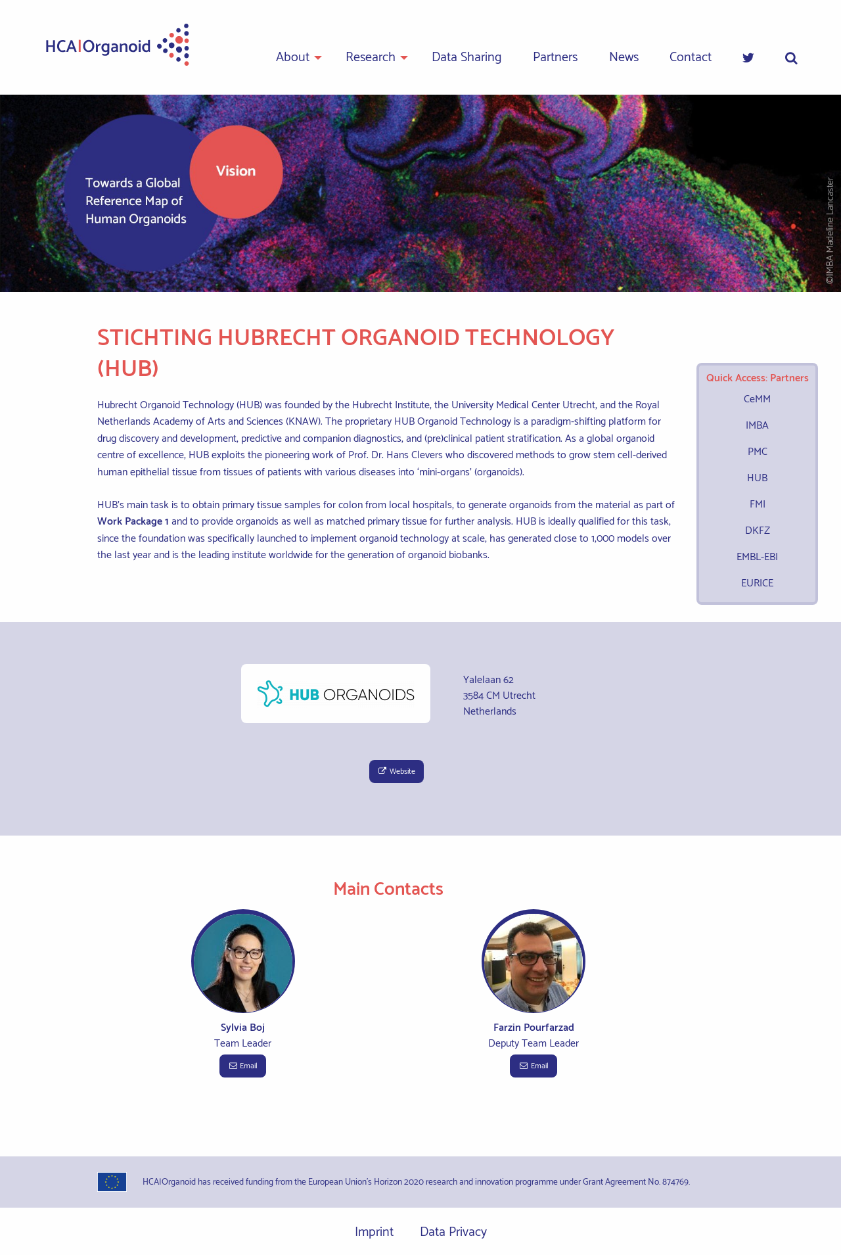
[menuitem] (748, 58)
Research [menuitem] (371, 57)
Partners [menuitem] (555, 57)
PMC (757, 452)
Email (243, 1066)
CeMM (757, 399)
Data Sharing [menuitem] (467, 57)
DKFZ (757, 531)
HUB (757, 478)
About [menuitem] (292, 57)
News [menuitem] (624, 57)
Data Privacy (453, 1232)
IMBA (757, 426)
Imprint (374, 1232)
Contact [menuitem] (691, 57)
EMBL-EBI (757, 557)
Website (396, 771)
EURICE (757, 583)
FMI (757, 504)
